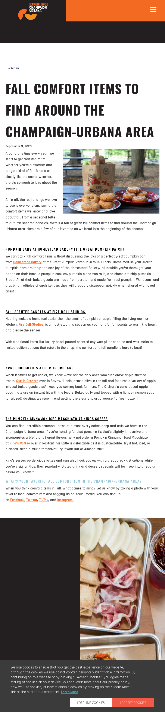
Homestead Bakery (27, 262)
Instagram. (65, 500)
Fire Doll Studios (31, 325)
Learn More (69, 692)
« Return (13, 68)
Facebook (17, 500)
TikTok (43, 500)
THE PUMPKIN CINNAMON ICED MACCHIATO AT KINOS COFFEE (57, 419)
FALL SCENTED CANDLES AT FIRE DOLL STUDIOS (46, 312)
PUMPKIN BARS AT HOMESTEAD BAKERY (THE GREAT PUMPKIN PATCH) (65, 250)
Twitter (31, 500)
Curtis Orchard (27, 381)
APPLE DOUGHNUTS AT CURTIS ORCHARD (40, 368)
